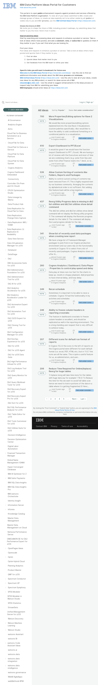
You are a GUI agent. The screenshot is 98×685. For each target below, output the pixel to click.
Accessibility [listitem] (82, 426)
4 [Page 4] (59, 399)
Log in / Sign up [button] (87, 102)
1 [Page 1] (46, 399)
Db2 (54, 227)
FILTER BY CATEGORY (13, 116)
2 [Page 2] (50, 399)
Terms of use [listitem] (67, 426)
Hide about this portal (28, 7)
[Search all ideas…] (17, 102)
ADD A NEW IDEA (15, 110)
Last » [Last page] (83, 399)
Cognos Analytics (59, 139)
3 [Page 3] (55, 399)
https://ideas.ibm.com (86, 21)
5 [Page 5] (63, 399)
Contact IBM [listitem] (41, 426)
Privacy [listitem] (54, 426)
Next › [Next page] (74, 399)
